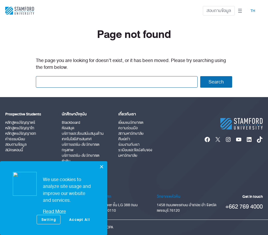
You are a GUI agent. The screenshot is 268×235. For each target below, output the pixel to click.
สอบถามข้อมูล (218, 10)
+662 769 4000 (244, 206)
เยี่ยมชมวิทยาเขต (130, 122)
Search (216, 82)
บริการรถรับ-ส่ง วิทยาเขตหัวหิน (80, 158)
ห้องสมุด (68, 128)
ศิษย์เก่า (124, 139)
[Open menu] (240, 11)
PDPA (109, 227)
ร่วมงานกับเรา (128, 144)
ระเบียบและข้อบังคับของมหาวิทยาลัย (135, 152)
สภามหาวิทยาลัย (130, 133)
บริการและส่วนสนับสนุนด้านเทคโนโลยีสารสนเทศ (83, 136)
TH (252, 11)
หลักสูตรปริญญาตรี (20, 122)
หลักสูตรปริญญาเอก (20, 133)
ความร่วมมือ (128, 128)
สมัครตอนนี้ (14, 150)
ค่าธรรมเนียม (15, 139)
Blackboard (71, 122)
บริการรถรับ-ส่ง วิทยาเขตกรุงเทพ (80, 147)
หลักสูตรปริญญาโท (19, 128)
